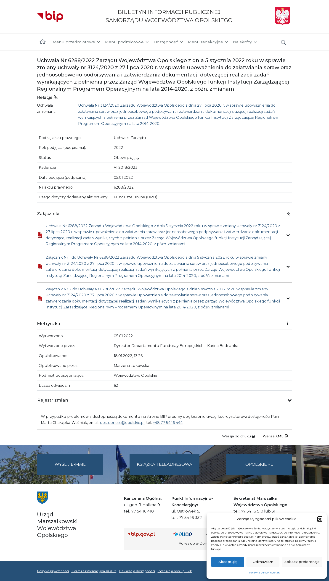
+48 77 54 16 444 (168, 423)
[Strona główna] (43, 42)
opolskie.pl (259, 464)
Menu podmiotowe (127, 42)
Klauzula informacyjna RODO (93, 571)
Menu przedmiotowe (77, 42)
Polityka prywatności (53, 571)
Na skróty (245, 42)
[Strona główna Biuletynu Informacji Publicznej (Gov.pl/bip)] (146, 534)
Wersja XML (275, 436)
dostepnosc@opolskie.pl (122, 423)
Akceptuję (227, 562)
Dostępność (168, 42)
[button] (320, 519)
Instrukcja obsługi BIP (175, 571)
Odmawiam (263, 562)
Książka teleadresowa (164, 464)
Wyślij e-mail (79, 468)
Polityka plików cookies (264, 572)
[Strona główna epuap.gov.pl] (187, 534)
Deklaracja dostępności (137, 571)
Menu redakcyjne (208, 42)
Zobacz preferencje (302, 562)
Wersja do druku (238, 436)
